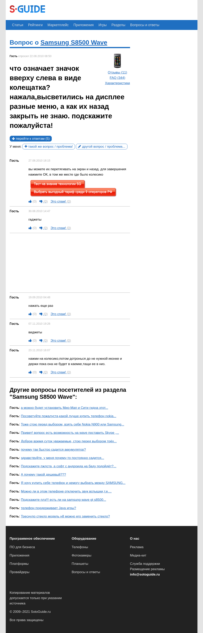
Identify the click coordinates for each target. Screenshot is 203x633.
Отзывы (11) (117, 72)
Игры (97, 25)
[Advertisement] (121, 9)
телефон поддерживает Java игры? (48, 508)
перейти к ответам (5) (31, 139)
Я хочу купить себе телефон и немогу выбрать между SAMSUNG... (73, 483)
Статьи (17, 25)
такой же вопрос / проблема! (49, 146)
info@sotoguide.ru (145, 574)
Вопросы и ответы (137, 25)
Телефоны (80, 547)
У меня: (16, 146)
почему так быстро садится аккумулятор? (53, 449)
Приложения (79, 25)
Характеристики (117, 83)
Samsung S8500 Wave (73, 42)
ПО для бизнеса (22, 547)
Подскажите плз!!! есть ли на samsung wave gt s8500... (63, 500)
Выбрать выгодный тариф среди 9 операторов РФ (73, 192)
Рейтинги (34, 25)
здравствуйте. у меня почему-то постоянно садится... (62, 458)
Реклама (137, 547)
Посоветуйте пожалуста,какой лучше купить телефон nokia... (68, 416)
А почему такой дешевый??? (43, 474)
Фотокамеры (81, 555)
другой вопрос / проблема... (101, 146)
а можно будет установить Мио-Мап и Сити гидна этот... (64, 408)
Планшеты (80, 564)
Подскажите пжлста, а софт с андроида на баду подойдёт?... (68, 466)
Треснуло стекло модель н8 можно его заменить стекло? (65, 516)
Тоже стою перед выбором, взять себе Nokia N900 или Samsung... (72, 424)
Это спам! (61, 201)
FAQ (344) (117, 78)
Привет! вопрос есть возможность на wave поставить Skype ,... (70, 433)
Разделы (111, 25)
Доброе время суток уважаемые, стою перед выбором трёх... (69, 441)
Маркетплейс (55, 25)
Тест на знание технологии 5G (57, 184)
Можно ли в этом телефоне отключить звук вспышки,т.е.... (66, 491)
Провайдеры (20, 572)
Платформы (19, 564)
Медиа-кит (138, 555)
